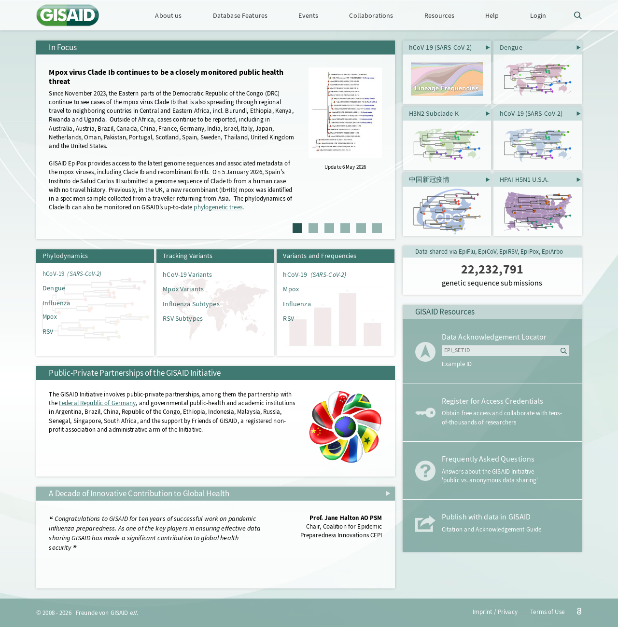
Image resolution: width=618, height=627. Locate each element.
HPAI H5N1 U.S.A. (524, 179)
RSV (47, 331)
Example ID (457, 364)
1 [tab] (297, 228)
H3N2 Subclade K (434, 113)
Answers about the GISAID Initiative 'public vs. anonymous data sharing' (490, 475)
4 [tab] (345, 228)
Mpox (49, 317)
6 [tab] (377, 228)
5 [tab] (361, 228)
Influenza (56, 303)
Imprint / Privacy (495, 612)
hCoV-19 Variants (187, 274)
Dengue (53, 288)
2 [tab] (313, 228)
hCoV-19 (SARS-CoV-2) (440, 47)
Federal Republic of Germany (97, 403)
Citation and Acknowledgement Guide (491, 529)
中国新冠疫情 (429, 179)
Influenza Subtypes (191, 304)
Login (538, 15)
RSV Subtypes (183, 318)
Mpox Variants (183, 289)
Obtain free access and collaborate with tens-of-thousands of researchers (502, 417)
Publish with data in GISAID (486, 517)
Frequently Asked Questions (488, 459)
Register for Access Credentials (492, 401)
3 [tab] (329, 228)
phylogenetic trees (218, 207)
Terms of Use (547, 612)
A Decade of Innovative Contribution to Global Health (139, 494)
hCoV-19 (71, 274)
